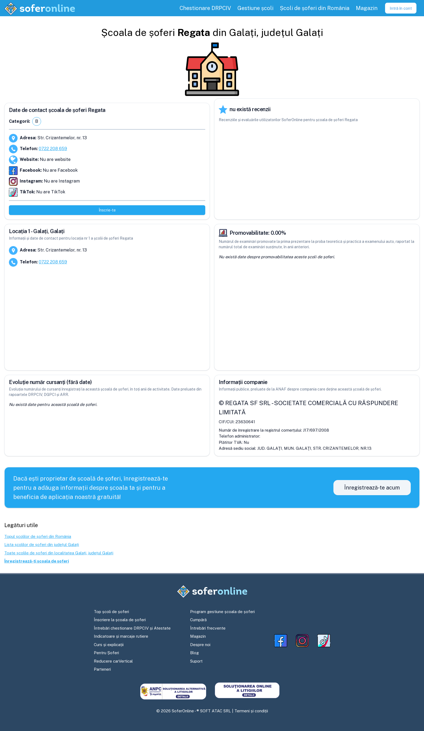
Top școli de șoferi (111, 611)
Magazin (198, 636)
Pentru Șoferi (106, 652)
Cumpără (198, 619)
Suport (196, 661)
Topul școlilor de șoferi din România (37, 536)
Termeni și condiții (251, 711)
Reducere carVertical (113, 661)
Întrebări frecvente (208, 628)
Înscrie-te (107, 210)
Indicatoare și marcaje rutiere (121, 636)
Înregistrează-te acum (372, 487)
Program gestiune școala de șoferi (222, 611)
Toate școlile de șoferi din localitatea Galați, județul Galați (58, 553)
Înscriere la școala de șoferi (120, 619)
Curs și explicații (109, 644)
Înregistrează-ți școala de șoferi (36, 561)
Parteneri (102, 669)
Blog (194, 652)
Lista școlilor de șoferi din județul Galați (41, 544)
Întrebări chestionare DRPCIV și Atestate (132, 628)
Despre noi (200, 644)
